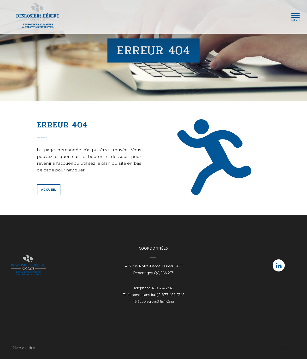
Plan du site (23, 348)
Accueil (48, 189)
